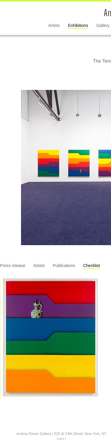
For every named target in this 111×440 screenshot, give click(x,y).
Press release (12, 265)
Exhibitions (78, 25)
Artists (54, 25)
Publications (64, 265)
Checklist (91, 265)
